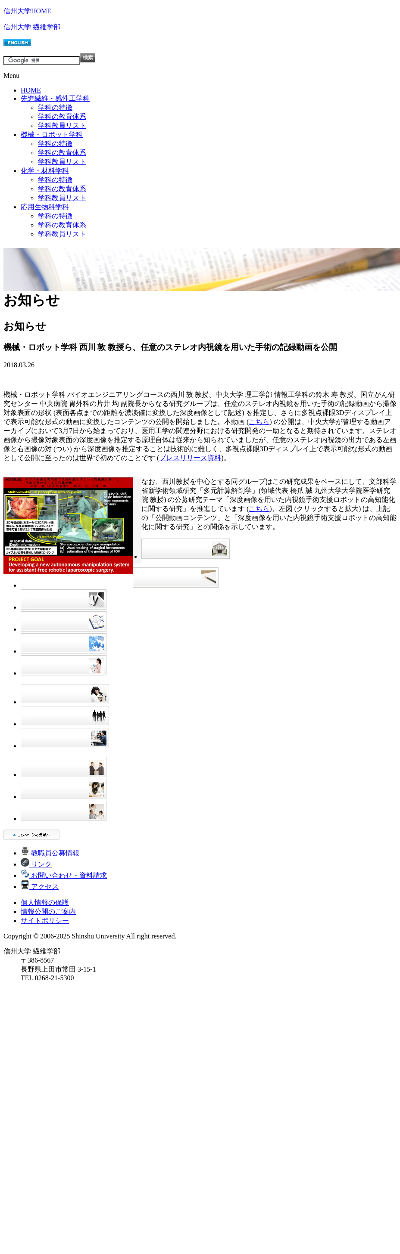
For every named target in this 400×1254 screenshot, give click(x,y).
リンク (36, 864)
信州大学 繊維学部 (31, 27)
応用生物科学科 (45, 207)
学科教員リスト (62, 125)
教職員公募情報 (50, 853)
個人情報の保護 (45, 902)
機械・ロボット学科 (52, 134)
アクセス (40, 886)
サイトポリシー (45, 920)
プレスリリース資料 (190, 457)
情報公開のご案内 (48, 911)
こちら (259, 421)
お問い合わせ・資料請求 (64, 875)
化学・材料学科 (45, 170)
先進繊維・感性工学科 (55, 98)
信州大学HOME (27, 11)
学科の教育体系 (62, 116)
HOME (31, 90)
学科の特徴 (55, 107)
